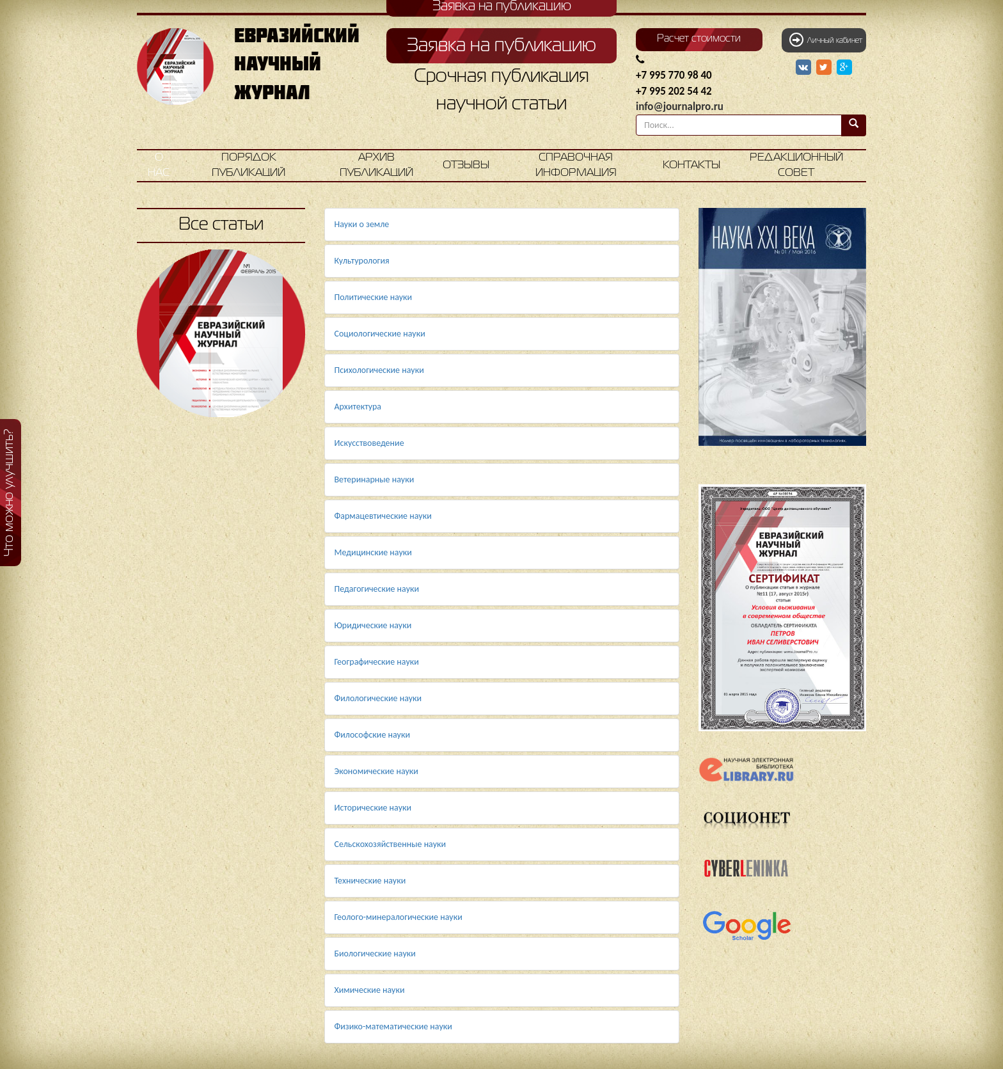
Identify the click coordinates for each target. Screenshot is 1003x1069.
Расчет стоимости (699, 39)
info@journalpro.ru (679, 106)
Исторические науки (373, 807)
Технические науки (370, 880)
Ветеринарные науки (375, 479)
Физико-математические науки (393, 1026)
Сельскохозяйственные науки (390, 844)
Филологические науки (378, 698)
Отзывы (466, 165)
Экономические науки (376, 771)
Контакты (691, 165)
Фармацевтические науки (383, 516)
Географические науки (377, 661)
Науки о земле (362, 224)
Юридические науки (373, 625)
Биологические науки (375, 953)
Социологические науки (380, 333)
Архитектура (358, 406)
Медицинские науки (373, 552)
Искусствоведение (369, 443)
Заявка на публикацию (501, 46)
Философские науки (373, 734)
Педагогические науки (377, 588)
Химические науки (370, 990)
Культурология (362, 260)
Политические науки (374, 297)
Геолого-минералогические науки (398, 917)
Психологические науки (379, 370)
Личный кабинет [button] (825, 40)
